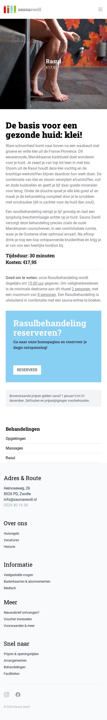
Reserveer (27, 370)
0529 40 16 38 (16, 505)
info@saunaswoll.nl (20, 499)
